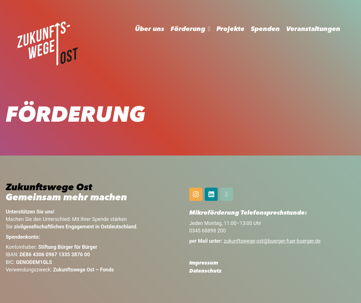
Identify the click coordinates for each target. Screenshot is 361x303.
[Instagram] (195, 194)
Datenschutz (205, 271)
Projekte (230, 29)
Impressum (203, 263)
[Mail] (226, 194)
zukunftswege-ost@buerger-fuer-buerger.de (272, 241)
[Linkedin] (211, 194)
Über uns (149, 29)
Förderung (188, 29)
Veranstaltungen (313, 29)
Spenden (265, 29)
